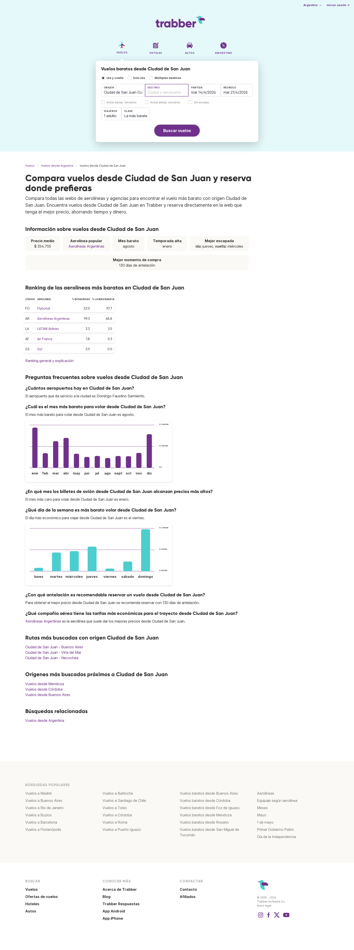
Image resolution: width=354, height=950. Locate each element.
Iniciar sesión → (338, 5)
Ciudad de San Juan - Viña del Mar (53, 652)
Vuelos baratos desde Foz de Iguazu (210, 807)
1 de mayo (265, 822)
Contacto (188, 889)
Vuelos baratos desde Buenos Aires (209, 793)
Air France (44, 339)
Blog (106, 896)
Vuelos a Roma (114, 822)
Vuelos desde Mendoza (44, 684)
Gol (39, 349)
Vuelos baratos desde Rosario (204, 822)
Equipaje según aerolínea (277, 800)
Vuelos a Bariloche (117, 793)
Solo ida (139, 78)
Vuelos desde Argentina (44, 720)
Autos (30, 911)
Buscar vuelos (177, 130)
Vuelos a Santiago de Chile (124, 800)
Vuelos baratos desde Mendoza (206, 815)
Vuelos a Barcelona (41, 822)
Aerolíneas (265, 793)
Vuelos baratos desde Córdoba (205, 800)
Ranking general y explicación (49, 360)
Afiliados (188, 896)
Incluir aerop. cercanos (122, 102)
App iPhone (112, 918)
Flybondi (43, 308)
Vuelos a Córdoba (117, 815)
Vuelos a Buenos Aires (43, 800)
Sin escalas (201, 102)
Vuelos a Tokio (114, 807)
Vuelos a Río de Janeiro (44, 807)
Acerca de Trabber (119, 889)
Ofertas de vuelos (41, 896)
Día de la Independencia (276, 836)
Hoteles (32, 904)
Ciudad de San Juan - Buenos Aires (54, 647)
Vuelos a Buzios (38, 815)
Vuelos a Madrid (38, 793)
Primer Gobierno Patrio (275, 829)
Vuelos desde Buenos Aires (47, 694)
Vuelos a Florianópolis (43, 829)
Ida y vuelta (115, 78)
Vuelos (31, 889)
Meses (262, 807)
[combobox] (123, 90)
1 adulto (110, 116)
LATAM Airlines (48, 329)
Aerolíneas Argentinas (86, 246)
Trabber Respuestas (121, 904)
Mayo (261, 815)
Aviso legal (264, 905)
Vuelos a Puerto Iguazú (121, 829)
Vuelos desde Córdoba (44, 689)
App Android (113, 911)
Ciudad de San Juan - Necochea (51, 658)
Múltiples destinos (168, 78)
